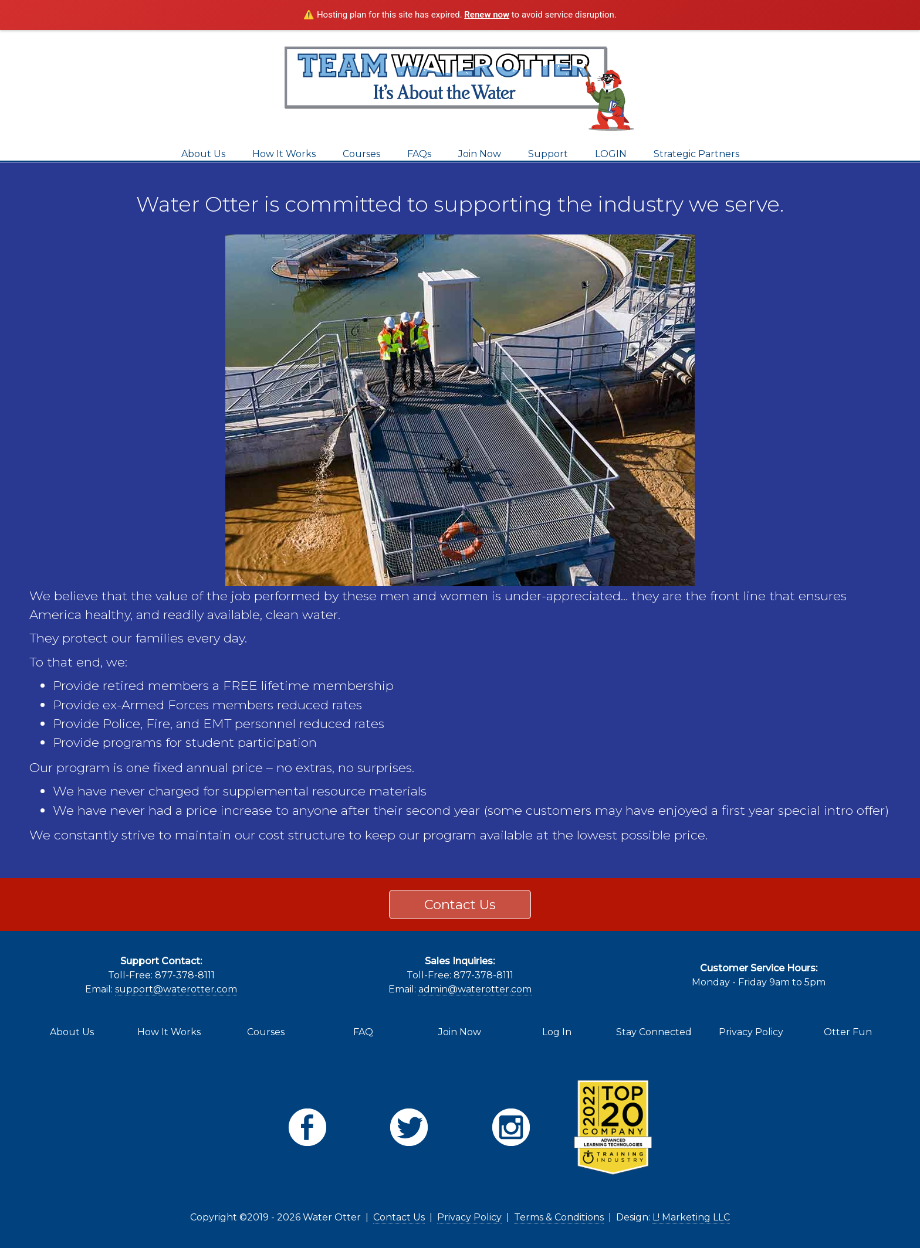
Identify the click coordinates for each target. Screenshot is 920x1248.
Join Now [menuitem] (479, 154)
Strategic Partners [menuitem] (696, 154)
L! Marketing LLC (691, 1217)
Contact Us (460, 904)
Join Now (459, 1032)
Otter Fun (848, 1032)
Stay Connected (654, 1032)
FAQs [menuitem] (419, 154)
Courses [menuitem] (361, 154)
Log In (556, 1032)
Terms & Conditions (559, 1217)
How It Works (169, 1032)
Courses (266, 1032)
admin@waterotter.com (475, 989)
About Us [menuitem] (203, 154)
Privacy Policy (751, 1032)
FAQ (363, 1032)
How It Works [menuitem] (284, 154)
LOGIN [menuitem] (611, 154)
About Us (72, 1032)
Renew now (486, 14)
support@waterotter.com (176, 989)
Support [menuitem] (548, 154)
